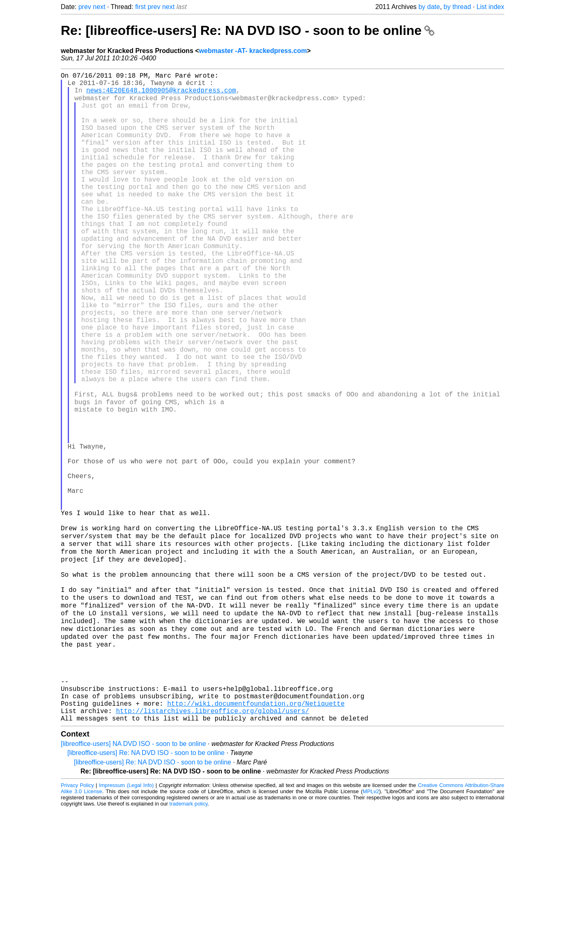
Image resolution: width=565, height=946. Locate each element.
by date (429, 6)
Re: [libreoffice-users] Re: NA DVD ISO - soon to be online (247, 30)
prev (84, 6)
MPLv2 (371, 927)
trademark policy (189, 940)
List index (490, 6)
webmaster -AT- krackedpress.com (253, 50)
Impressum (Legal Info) (126, 921)
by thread (457, 6)
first (140, 6)
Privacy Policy (77, 921)
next (99, 6)
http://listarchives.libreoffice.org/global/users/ (212, 844)
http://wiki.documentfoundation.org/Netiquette (256, 835)
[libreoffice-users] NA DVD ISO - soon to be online (133, 879)
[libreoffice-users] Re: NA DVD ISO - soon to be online (146, 888)
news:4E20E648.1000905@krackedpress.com (161, 94)
